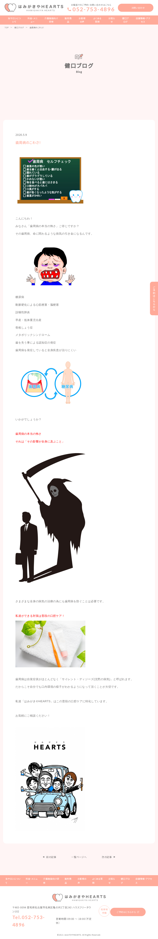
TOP (7, 27)
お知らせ (111, 20)
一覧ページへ (79, 857)
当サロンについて (14, 20)
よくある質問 (97, 20)
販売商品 (68, 20)
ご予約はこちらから (126, 912)
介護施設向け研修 (51, 20)
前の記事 (51, 857)
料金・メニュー (32, 20)
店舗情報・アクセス (143, 20)
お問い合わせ (138, 7)
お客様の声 (82, 20)
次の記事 (107, 857)
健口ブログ (125, 20)
